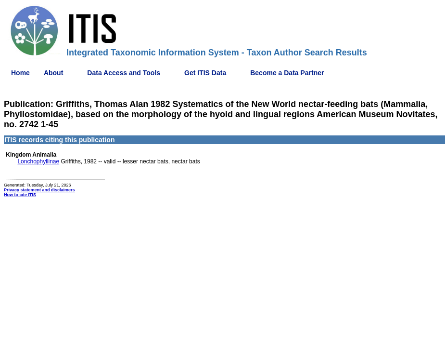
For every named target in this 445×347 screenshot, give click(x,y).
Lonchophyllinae (38, 161)
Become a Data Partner (287, 73)
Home (20, 73)
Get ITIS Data (205, 73)
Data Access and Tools (123, 73)
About (53, 73)
